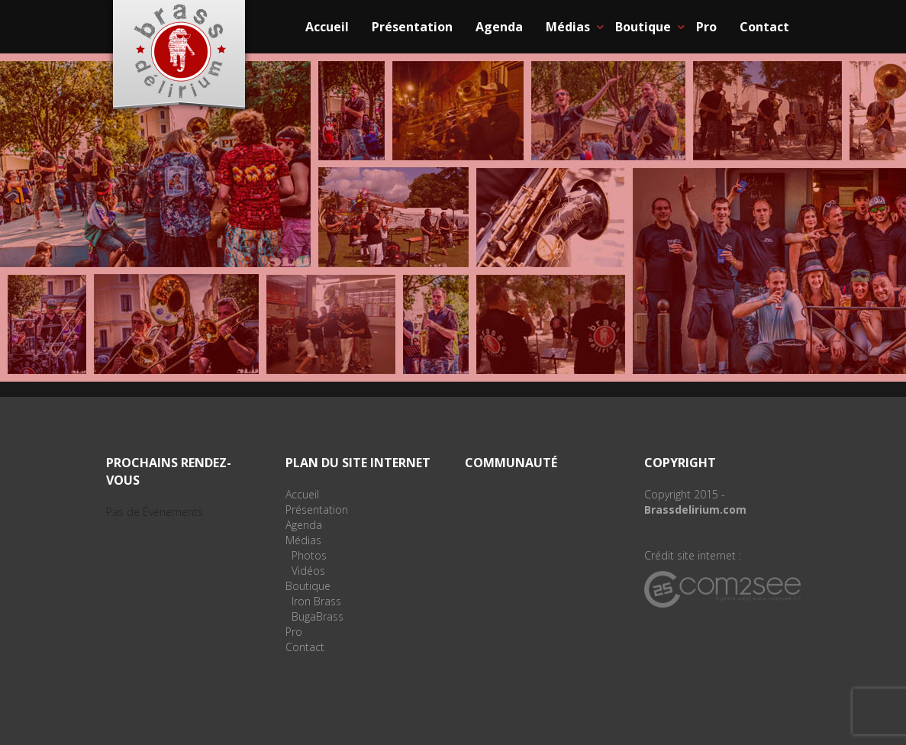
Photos (309, 555)
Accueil (327, 26)
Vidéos (308, 570)
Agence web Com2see (722, 589)
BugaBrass (317, 616)
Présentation (412, 26)
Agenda (499, 26)
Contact (764, 26)
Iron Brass (316, 601)
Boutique (643, 26)
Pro (706, 26)
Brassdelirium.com (695, 509)
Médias (568, 26)
